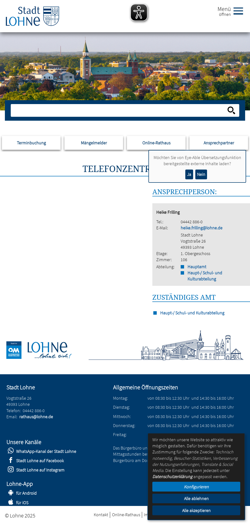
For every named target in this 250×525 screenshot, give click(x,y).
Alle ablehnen (196, 498)
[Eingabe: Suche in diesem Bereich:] (119, 110)
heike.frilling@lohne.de (201, 228)
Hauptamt (197, 266)
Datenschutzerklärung (172, 476)
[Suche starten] (231, 110)
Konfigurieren (196, 487)
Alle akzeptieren (196, 510)
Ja (189, 174)
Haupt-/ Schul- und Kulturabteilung (205, 276)
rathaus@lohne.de (36, 416)
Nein (201, 174)
